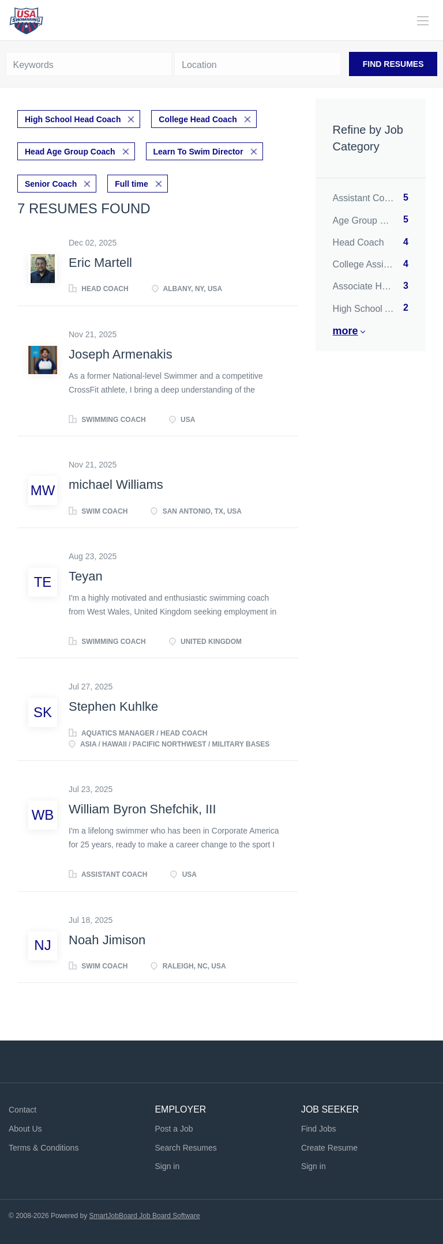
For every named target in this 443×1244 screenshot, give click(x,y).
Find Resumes (393, 64)
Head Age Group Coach (70, 151)
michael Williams (116, 484)
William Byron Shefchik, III (142, 809)
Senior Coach (51, 184)
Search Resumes (185, 1147)
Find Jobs (318, 1128)
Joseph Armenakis (120, 354)
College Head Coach (197, 119)
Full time (131, 184)
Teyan (86, 576)
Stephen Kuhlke (113, 706)
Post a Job (174, 1128)
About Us (25, 1128)
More (345, 331)
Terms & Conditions (43, 1147)
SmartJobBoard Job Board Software (144, 1216)
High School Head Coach (73, 119)
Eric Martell (100, 262)
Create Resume (329, 1147)
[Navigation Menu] (423, 20)
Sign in (167, 1166)
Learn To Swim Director (198, 151)
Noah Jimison (107, 940)
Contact (22, 1109)
